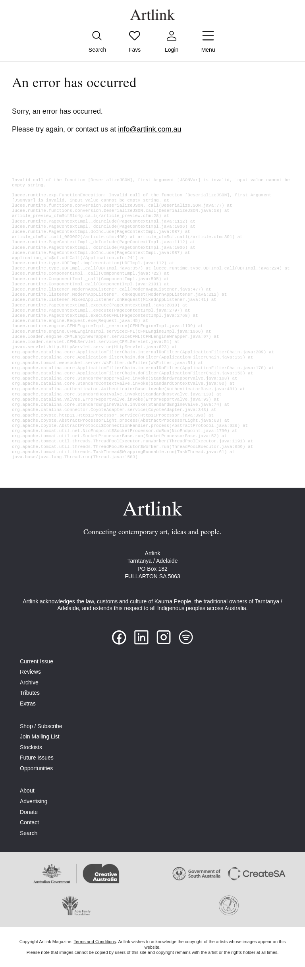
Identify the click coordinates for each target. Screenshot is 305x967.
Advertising (33, 801)
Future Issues (37, 757)
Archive (29, 682)
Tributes (30, 693)
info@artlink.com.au (149, 129)
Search (28, 833)
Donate (29, 812)
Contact (29, 822)
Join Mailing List (40, 736)
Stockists (31, 747)
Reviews (30, 672)
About (27, 790)
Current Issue (36, 661)
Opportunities (36, 768)
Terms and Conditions (94, 941)
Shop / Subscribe (41, 726)
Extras (28, 703)
